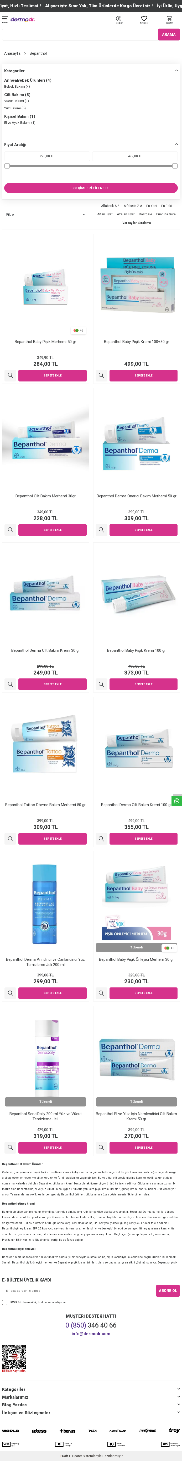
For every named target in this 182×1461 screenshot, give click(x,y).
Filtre (45, 214)
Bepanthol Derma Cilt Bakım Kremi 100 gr (136, 804)
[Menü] (5, 20)
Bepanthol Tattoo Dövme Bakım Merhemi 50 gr (45, 804)
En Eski (166, 206)
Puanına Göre (166, 214)
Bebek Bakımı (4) (17, 86)
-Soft (64, 1456)
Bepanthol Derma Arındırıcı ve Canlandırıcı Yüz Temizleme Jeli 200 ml (45, 962)
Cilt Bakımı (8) (17, 94)
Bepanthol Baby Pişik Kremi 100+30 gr (136, 341)
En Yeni (151, 206)
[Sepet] (169, 20)
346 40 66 (91, 1325)
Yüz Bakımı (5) (15, 108)
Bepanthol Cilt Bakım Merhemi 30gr (45, 496)
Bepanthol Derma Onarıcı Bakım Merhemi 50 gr (136, 496)
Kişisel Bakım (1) (19, 116)
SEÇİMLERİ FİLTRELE (91, 188)
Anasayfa (12, 53)
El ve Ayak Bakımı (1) (19, 123)
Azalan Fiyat (126, 214)
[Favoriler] (144, 20)
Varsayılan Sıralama (136, 223)
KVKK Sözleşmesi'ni (23, 1302)
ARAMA (169, 34)
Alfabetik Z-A (133, 206)
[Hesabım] (119, 23)
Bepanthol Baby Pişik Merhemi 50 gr (45, 341)
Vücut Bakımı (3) (16, 101)
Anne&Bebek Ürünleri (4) (27, 80)
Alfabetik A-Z (110, 206)
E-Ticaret (75, 1456)
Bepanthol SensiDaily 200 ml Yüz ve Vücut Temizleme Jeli (45, 1116)
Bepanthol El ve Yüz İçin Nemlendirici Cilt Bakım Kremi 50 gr (136, 1116)
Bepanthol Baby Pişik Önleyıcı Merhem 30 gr (136, 959)
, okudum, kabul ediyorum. (34, 1302)
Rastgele (145, 214)
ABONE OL (168, 1291)
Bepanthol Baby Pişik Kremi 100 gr (136, 650)
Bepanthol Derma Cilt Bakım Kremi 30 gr (45, 650)
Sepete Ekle (52, 375)
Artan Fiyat (105, 214)
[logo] (23, 19)
